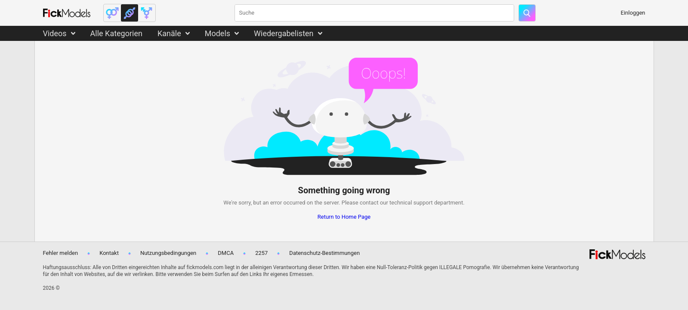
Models (217, 33)
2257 (261, 253)
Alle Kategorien (116, 33)
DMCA (226, 253)
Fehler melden (60, 253)
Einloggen (633, 12)
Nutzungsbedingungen (168, 253)
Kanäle (169, 33)
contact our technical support (396, 202)
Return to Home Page (344, 217)
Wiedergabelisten (284, 33)
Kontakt (109, 253)
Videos (55, 33)
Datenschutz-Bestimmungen (324, 253)
